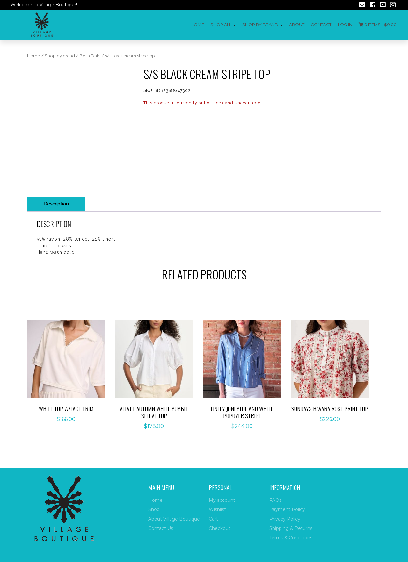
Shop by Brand (260, 24)
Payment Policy (287, 509)
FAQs (275, 500)
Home (197, 24)
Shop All (220, 24)
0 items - (378, 24)
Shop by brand (60, 56)
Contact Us (160, 528)
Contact (321, 24)
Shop (154, 509)
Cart (213, 519)
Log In (345, 24)
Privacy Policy (284, 519)
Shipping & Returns (290, 528)
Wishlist (217, 509)
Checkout (219, 528)
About (296, 24)
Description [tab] (56, 204)
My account (222, 500)
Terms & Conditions (290, 538)
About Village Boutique (174, 519)
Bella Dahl (89, 56)
